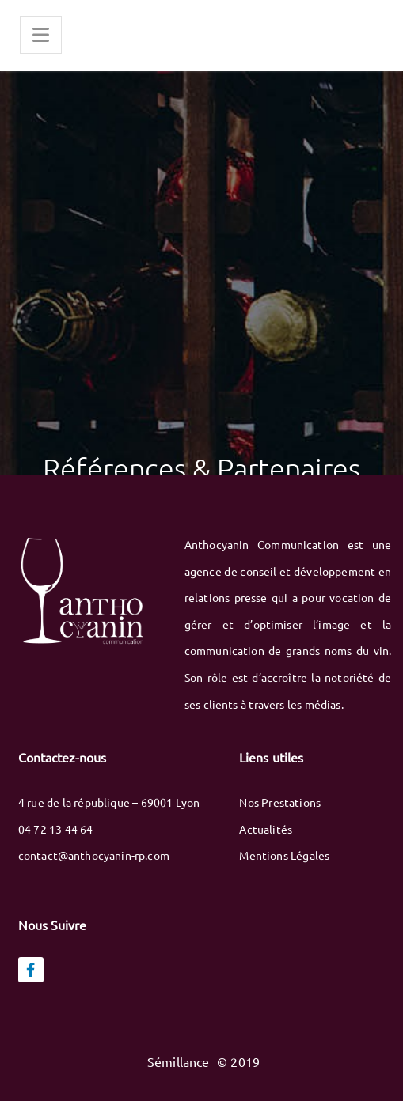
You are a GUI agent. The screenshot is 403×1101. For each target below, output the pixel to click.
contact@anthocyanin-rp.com (93, 855)
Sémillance (180, 1061)
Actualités (265, 829)
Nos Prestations (280, 802)
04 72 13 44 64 (55, 829)
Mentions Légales (284, 855)
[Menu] (41, 35)
